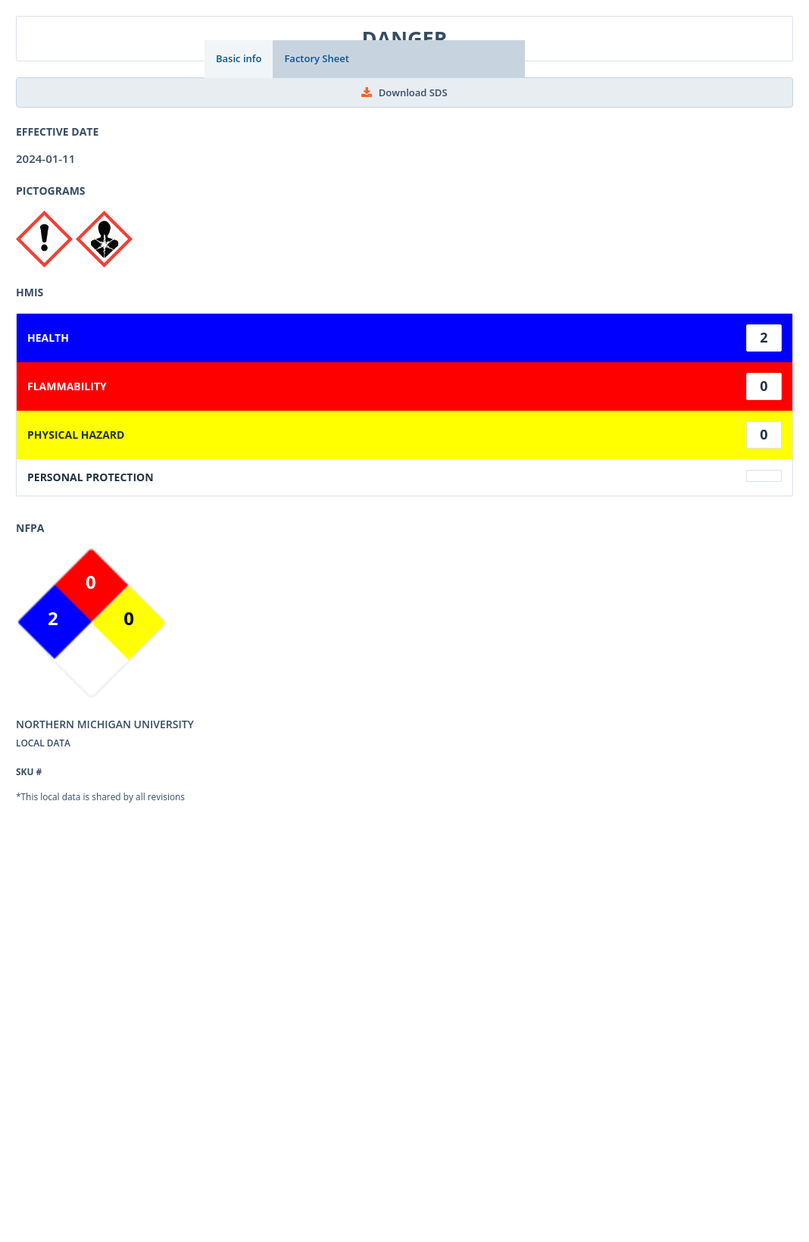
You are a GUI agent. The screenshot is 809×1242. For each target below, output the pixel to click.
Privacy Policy (335, 1132)
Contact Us (255, 1132)
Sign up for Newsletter (445, 1132)
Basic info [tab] (238, 58)
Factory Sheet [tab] (316, 58)
